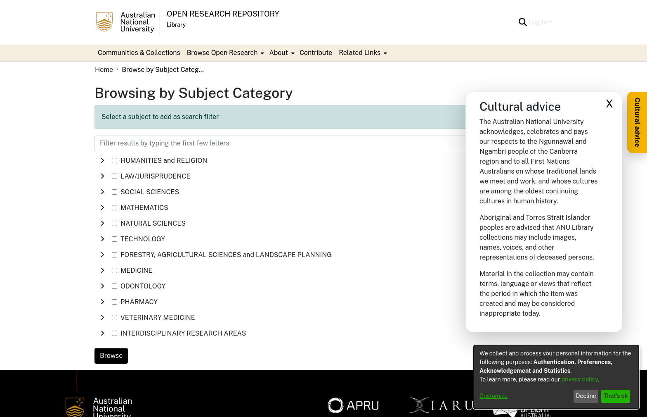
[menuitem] (225, 53)
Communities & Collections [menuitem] (139, 53)
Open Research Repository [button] (223, 14)
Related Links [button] (359, 53)
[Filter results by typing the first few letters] (282, 143)
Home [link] (104, 70)
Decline (586, 396)
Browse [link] (111, 356)
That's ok (616, 396)
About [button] (278, 53)
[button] (523, 22)
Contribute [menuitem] (316, 53)
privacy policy (580, 379)
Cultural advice (637, 122)
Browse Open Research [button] (222, 53)
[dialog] (556, 377)
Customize (493, 396)
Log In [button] (539, 22)
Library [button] (176, 24)
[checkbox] (114, 160)
